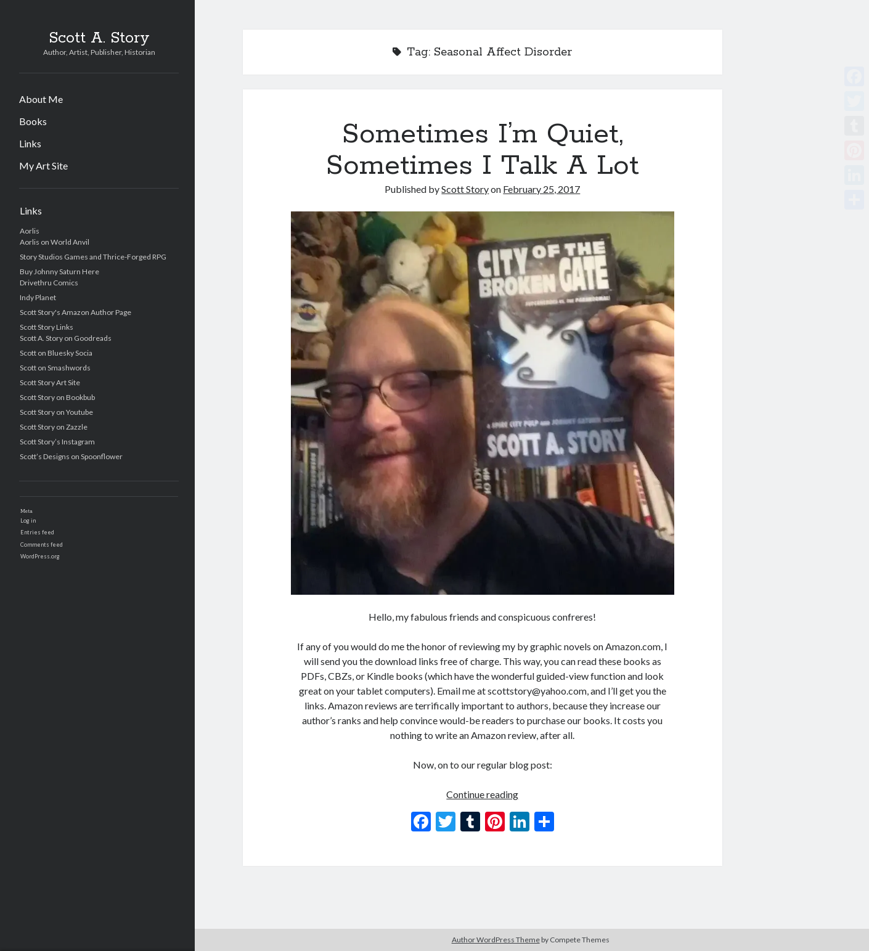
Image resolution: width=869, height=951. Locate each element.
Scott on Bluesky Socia (56, 352)
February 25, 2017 (541, 189)
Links (30, 143)
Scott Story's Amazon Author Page (75, 312)
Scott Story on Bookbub (57, 397)
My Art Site (43, 165)
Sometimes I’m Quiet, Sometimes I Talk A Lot (482, 150)
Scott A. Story (99, 38)
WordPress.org (40, 556)
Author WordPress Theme (496, 939)
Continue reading (482, 794)
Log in (28, 520)
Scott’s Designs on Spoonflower (71, 456)
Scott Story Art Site (50, 382)
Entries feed (37, 532)
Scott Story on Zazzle (54, 426)
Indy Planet (38, 297)
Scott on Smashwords (55, 367)
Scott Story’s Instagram (57, 441)
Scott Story (465, 189)
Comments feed (41, 544)
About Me (41, 99)
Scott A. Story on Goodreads (66, 338)
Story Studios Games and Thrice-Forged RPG (93, 256)
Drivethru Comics (49, 282)
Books (33, 121)
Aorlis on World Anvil (54, 242)
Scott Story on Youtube (56, 412)
